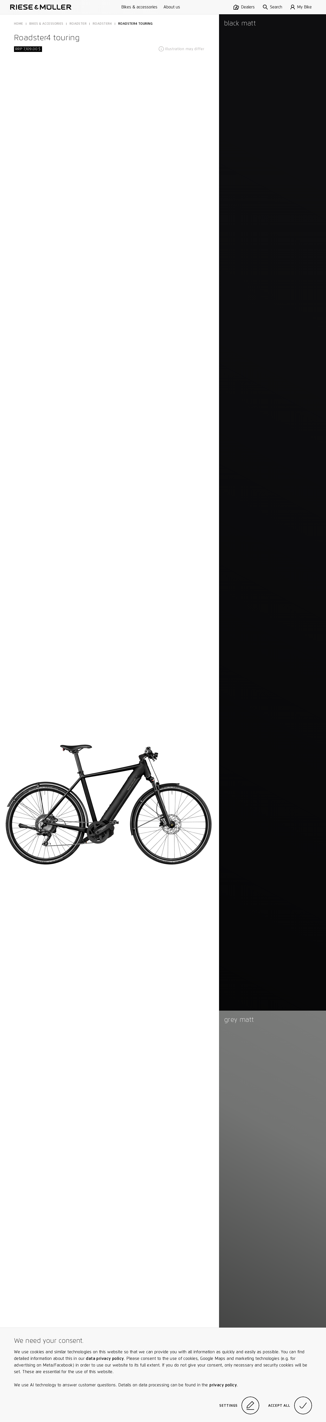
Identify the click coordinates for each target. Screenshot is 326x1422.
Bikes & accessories (139, 7)
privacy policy (223, 1385)
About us (172, 7)
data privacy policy (105, 1358)
